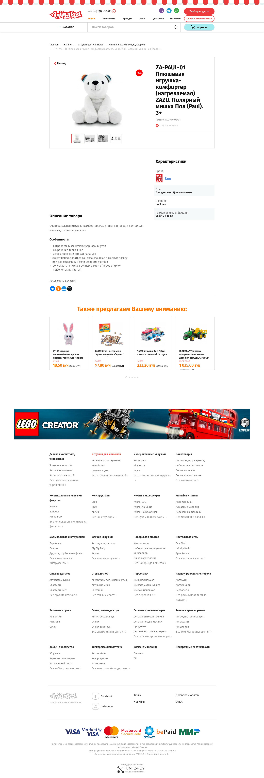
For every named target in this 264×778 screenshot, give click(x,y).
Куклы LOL (140, 501)
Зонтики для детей (61, 465)
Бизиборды (98, 465)
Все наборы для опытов (150, 563)
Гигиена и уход (100, 470)
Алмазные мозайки (187, 506)
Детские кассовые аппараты (150, 631)
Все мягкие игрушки (106, 558)
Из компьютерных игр (147, 584)
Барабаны (55, 543)
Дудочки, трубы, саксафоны (66, 553)
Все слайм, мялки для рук (109, 631)
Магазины (109, 18)
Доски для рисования (188, 475)
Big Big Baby (99, 548)
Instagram (102, 706)
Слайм (95, 621)
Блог (142, 18)
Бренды (127, 18)
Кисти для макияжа (61, 470)
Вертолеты (182, 590)
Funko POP (56, 516)
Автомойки (182, 626)
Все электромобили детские (111, 668)
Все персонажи (144, 595)
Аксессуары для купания (106, 460)
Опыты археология (145, 558)
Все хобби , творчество (65, 668)
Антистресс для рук (103, 616)
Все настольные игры (190, 558)
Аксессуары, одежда (103, 543)
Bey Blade (181, 543)
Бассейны (97, 590)
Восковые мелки (185, 470)
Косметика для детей (62, 475)
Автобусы (181, 579)
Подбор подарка (199, 11)
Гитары (54, 548)
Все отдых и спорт (104, 595)
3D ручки (55, 653)
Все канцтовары (187, 480)
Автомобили (183, 584)
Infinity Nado (183, 548)
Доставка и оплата (187, 695)
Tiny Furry (139, 465)
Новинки (175, 18)
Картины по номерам (62, 658)
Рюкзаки (55, 621)
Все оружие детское (63, 595)
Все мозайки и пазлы (190, 516)
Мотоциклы (99, 663)
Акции (91, 18)
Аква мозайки (184, 501)
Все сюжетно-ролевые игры (153, 636)
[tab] (77, 138)
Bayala (53, 506)
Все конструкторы (104, 516)
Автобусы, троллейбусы (190, 616)
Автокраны (182, 621)
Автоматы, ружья (60, 579)
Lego (94, 501)
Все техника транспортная (194, 631)
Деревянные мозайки (188, 511)
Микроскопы (141, 543)
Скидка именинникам (199, 18)
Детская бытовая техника (149, 616)
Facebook (102, 696)
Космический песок (61, 663)
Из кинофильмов (144, 579)
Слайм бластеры (101, 626)
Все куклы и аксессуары (150, 516)
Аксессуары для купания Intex (109, 579)
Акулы (137, 470)
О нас (179, 701)
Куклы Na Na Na (143, 506)
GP (135, 658)
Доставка (158, 18)
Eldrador (54, 511)
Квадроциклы (100, 658)
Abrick (95, 511)
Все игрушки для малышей (110, 475)
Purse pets (140, 460)
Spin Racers (182, 553)
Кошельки (56, 616)
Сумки (53, 626)
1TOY (94, 506)
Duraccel (138, 653)
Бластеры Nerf (58, 590)
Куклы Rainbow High (146, 511)
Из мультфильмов (144, 590)
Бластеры (55, 584)
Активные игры (101, 584)
